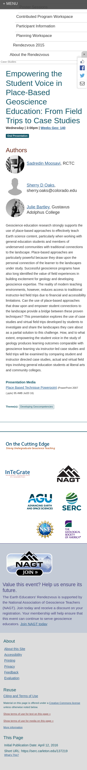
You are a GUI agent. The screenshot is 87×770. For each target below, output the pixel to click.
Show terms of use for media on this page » (28, 720)
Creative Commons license (64, 703)
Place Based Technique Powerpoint (31, 387)
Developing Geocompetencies (36, 406)
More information (13, 727)
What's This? (11, 755)
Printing (9, 660)
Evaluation (11, 678)
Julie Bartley (38, 207)
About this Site (14, 649)
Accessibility (13, 655)
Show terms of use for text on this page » (27, 713)
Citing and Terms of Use (20, 696)
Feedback (11, 672)
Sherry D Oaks (40, 185)
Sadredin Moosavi (44, 163)
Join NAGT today (33, 624)
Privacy (9, 666)
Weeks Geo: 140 (53, 128)
